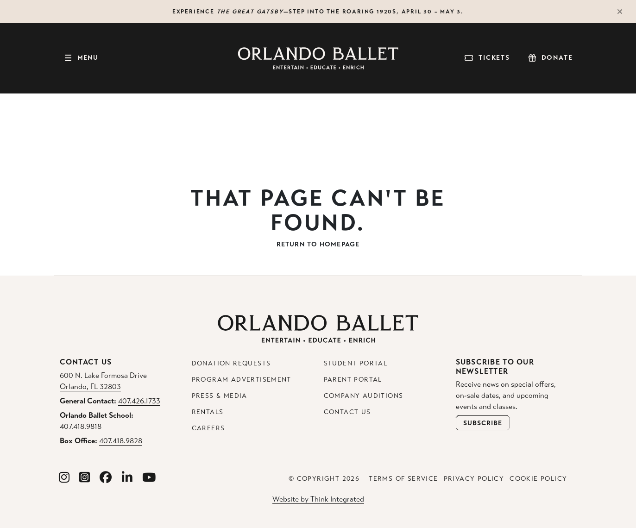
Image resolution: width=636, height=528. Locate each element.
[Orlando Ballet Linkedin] (127, 478)
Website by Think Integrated (318, 499)
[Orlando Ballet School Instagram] (84, 478)
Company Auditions (363, 396)
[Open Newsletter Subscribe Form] (483, 422)
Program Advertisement (241, 379)
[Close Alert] (624, 11)
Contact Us (347, 412)
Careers (208, 428)
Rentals (208, 412)
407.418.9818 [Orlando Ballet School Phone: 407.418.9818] (80, 426)
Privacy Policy (474, 479)
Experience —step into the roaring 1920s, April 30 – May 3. (318, 11)
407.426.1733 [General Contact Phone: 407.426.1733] (139, 400)
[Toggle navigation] (81, 58)
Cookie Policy (538, 479)
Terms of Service (403, 479)
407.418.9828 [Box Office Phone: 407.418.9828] (120, 440)
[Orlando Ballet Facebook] (106, 478)
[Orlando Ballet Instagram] (64, 478)
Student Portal (356, 363)
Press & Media (219, 396)
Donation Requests (231, 363)
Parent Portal (353, 379)
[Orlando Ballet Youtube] (149, 478)
